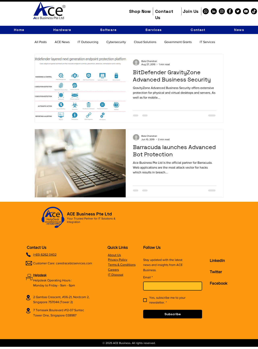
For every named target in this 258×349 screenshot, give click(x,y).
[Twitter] (238, 11)
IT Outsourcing (88, 42)
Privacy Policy (117, 259)
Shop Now (140, 11)
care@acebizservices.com (74, 263)
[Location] (28, 297)
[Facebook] (230, 11)
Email (148, 277)
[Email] (171, 286)
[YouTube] (246, 11)
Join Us (190, 11)
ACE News (62, 42)
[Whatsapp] (206, 11)
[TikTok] (254, 11)
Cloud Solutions (145, 42)
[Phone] (28, 254)
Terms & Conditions (122, 264)
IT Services (207, 42)
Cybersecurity (116, 42)
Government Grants (178, 42)
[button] (62, 30)
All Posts (41, 42)
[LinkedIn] (214, 11)
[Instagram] (222, 11)
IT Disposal (115, 274)
